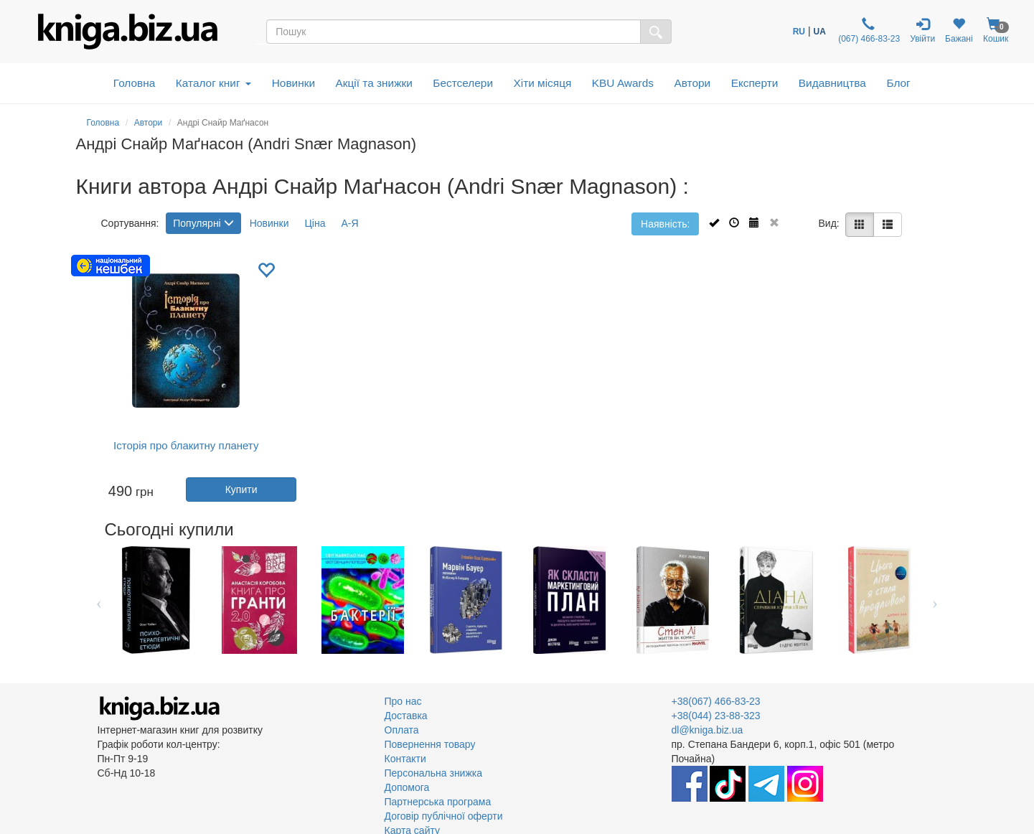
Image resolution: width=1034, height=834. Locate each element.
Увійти (922, 30)
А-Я (349, 223)
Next (935, 600)
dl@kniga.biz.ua (707, 730)
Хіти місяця (543, 83)
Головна (134, 83)
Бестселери (463, 83)
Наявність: (665, 224)
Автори (692, 83)
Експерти (755, 83)
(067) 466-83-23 (868, 30)
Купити (241, 489)
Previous (99, 600)
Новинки (293, 83)
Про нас (403, 701)
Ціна (314, 223)
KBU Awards (623, 83)
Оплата (402, 730)
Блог (898, 83)
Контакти (405, 758)
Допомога (407, 787)
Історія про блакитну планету (185, 445)
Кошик (996, 30)
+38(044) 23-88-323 (716, 715)
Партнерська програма (438, 801)
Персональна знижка (434, 773)
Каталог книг (213, 83)
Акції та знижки (374, 83)
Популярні (203, 223)
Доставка (406, 715)
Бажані (959, 30)
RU (799, 32)
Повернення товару (430, 744)
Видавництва (832, 83)
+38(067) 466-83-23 (716, 701)
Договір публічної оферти (444, 816)
